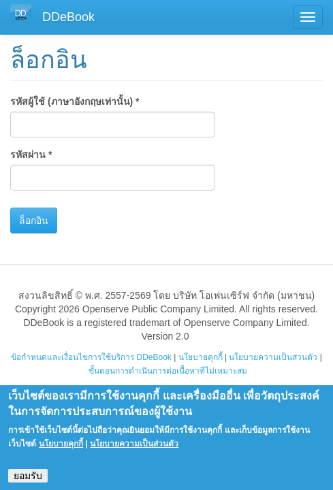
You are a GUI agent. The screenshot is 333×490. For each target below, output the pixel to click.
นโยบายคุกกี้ (200, 357)
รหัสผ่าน (31, 154)
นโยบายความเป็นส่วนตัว (273, 357)
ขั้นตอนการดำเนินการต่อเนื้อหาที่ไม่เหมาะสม (168, 371)
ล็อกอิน (33, 220)
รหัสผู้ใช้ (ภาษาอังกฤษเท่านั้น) (75, 101)
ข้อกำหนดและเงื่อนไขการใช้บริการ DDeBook (91, 357)
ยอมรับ (28, 481)
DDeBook (68, 17)
